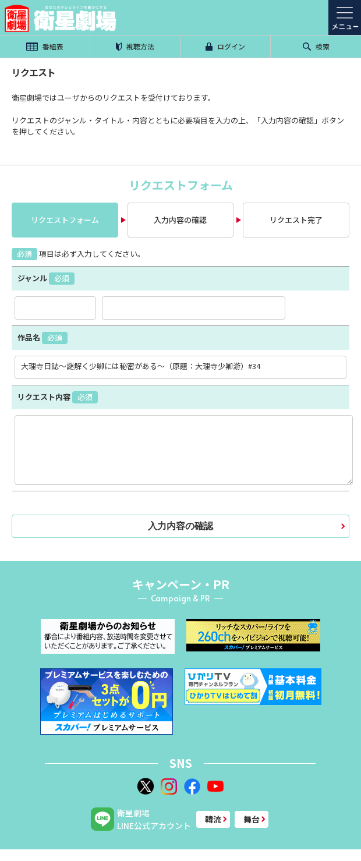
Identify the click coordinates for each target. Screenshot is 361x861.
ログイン (225, 46)
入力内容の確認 (180, 219)
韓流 (213, 819)
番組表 (44, 46)
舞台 (251, 819)
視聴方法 (135, 46)
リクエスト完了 (296, 219)
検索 (316, 46)
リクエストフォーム (65, 219)
